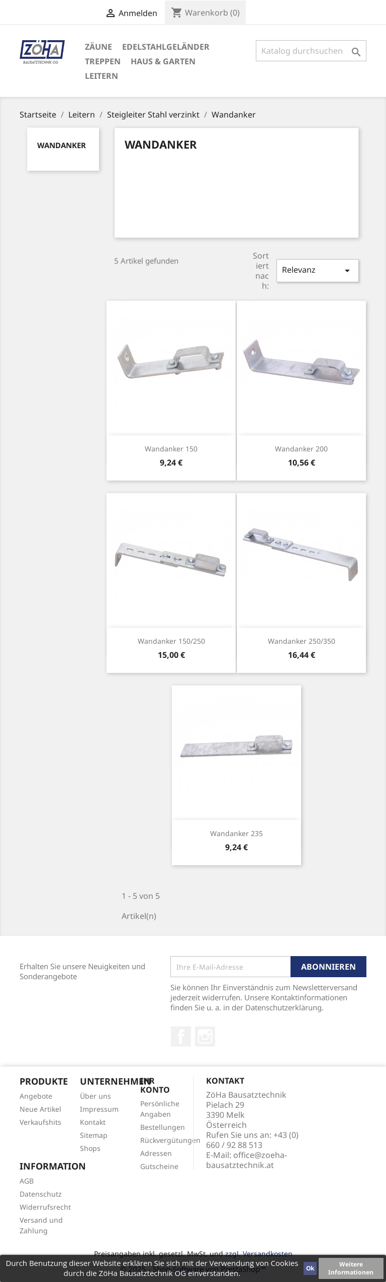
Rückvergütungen (170, 1140)
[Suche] (311, 50)
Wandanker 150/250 (171, 641)
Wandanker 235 (236, 833)
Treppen (103, 61)
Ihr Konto (155, 1085)
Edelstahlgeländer (166, 46)
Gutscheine (159, 1166)
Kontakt (93, 1122)
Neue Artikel (40, 1109)
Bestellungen (162, 1127)
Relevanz (317, 270)
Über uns (95, 1096)
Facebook (181, 1036)
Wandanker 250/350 (301, 641)
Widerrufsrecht (45, 1207)
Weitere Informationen (350, 1268)
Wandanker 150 (171, 448)
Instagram (205, 1036)
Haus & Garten (163, 61)
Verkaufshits (40, 1122)
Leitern (101, 75)
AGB (27, 1181)
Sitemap (94, 1135)
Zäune (98, 46)
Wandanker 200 (301, 448)
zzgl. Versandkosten (259, 1253)
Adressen (156, 1153)
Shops (90, 1148)
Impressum (99, 1109)
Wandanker (61, 145)
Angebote (36, 1096)
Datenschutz (41, 1194)
